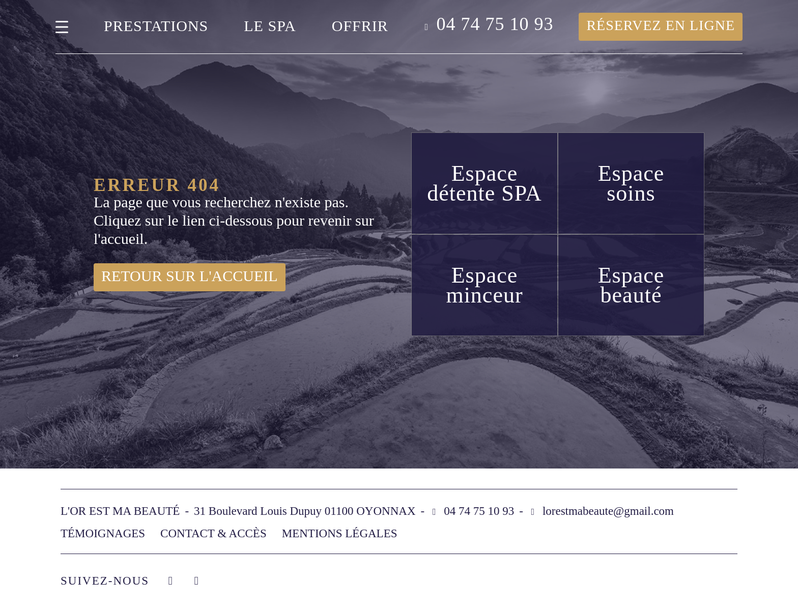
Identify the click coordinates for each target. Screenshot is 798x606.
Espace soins (631, 183)
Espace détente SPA (484, 183)
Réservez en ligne (660, 25)
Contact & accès (213, 533)
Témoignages (103, 533)
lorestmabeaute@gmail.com (608, 511)
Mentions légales (339, 533)
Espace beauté (631, 285)
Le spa (270, 25)
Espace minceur (484, 285)
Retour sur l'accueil (189, 275)
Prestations (156, 25)
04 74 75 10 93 (494, 24)
